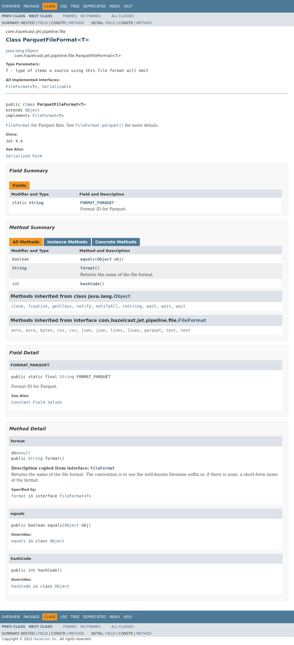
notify (84, 306)
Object (32, 110)
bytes (46, 330)
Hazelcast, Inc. (45, 639)
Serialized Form (24, 156)
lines (117, 330)
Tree (75, 6)
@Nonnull (20, 453)
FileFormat (18, 86)
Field (43, 23)
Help (127, 6)
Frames (70, 16)
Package (31, 6)
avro (16, 330)
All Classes (122, 16)
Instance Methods (67, 242)
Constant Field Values (36, 402)
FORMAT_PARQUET (97, 202)
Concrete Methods (116, 242)
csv (60, 330)
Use (63, 6)
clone (17, 306)
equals (87, 259)
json (86, 330)
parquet (152, 330)
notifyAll (107, 306)
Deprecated (94, 6)
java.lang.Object (22, 50)
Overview (11, 6)
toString (132, 306)
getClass (61, 306)
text (171, 330)
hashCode (90, 284)
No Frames (90, 16)
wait (151, 306)
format (87, 268)
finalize (37, 306)
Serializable (56, 86)
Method (76, 23)
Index (114, 6)
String (36, 202)
